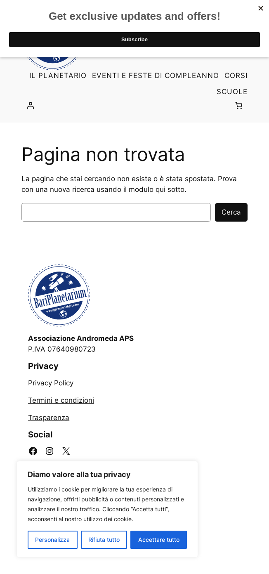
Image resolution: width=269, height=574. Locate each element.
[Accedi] (30, 105)
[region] (107, 509)
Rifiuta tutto (104, 539)
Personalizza (52, 539)
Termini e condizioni (61, 400)
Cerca (231, 212)
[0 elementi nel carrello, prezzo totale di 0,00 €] (239, 105)
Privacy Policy (50, 383)
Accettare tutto (158, 539)
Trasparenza (48, 417)
